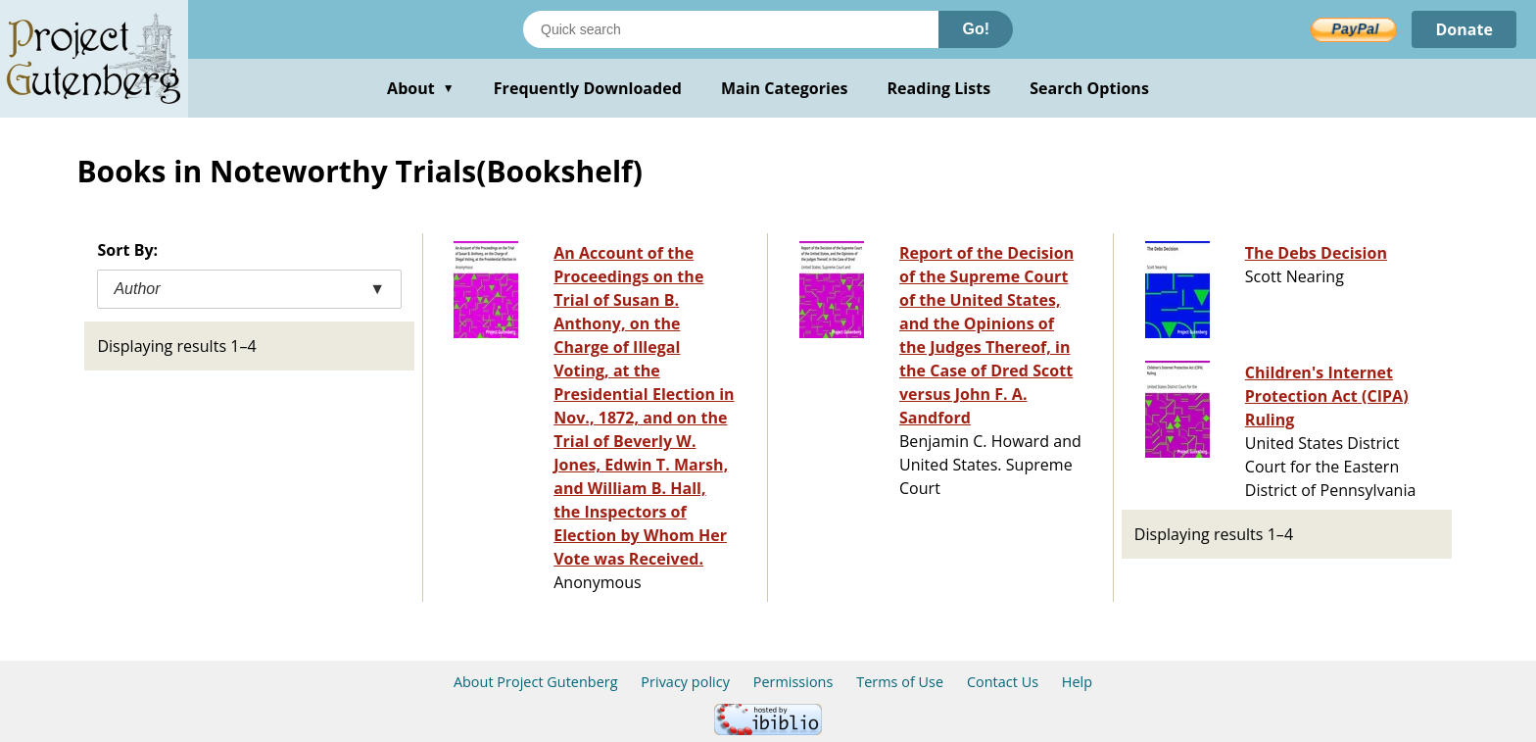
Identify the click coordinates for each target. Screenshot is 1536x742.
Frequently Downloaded (588, 88)
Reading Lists (939, 88)
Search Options (1089, 88)
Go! (975, 29)
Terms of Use (899, 681)
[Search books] (730, 29)
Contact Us (1002, 681)
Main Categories (784, 88)
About (421, 88)
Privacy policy (685, 681)
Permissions (793, 681)
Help (1077, 681)
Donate (1464, 29)
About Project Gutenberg (536, 681)
